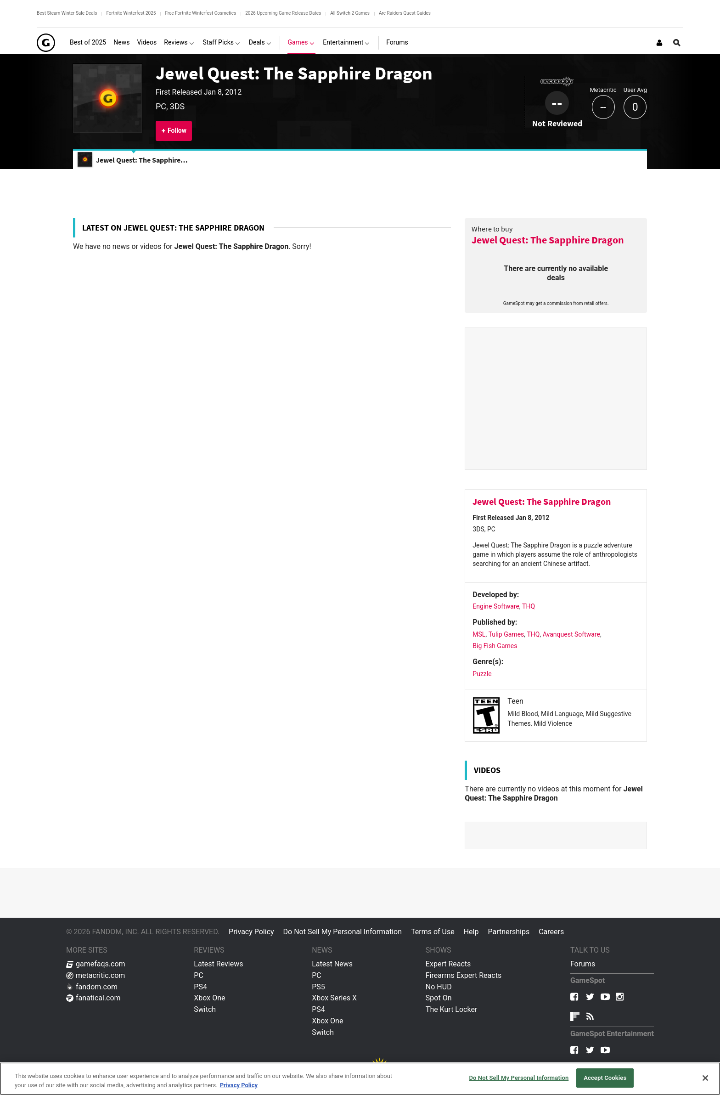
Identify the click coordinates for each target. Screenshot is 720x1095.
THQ (528, 606)
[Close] (705, 1078)
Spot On (439, 997)
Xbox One (209, 997)
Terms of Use (433, 931)
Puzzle (481, 673)
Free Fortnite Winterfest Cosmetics (200, 13)
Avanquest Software (571, 634)
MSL (478, 634)
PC (198, 975)
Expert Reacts (448, 964)
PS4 (200, 986)
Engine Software (495, 606)
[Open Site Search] (676, 42)
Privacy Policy (251, 931)
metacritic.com (95, 975)
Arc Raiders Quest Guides (405, 13)
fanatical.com (93, 997)
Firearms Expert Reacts (463, 975)
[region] (360, 1078)
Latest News (332, 964)
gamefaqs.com (95, 964)
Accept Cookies (605, 1077)
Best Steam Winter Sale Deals (67, 13)
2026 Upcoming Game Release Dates (283, 13)
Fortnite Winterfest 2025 (131, 13)
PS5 (318, 986)
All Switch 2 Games (350, 13)
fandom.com (92, 986)
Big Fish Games (494, 645)
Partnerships (508, 931)
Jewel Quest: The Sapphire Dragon (294, 73)
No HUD (439, 986)
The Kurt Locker (451, 1009)
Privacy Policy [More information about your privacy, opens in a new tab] (239, 1085)
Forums (582, 964)
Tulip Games (506, 634)
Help (471, 931)
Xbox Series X (334, 997)
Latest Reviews (218, 964)
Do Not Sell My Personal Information (342, 931)
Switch (205, 1009)
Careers (551, 931)
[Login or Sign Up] (659, 42)
